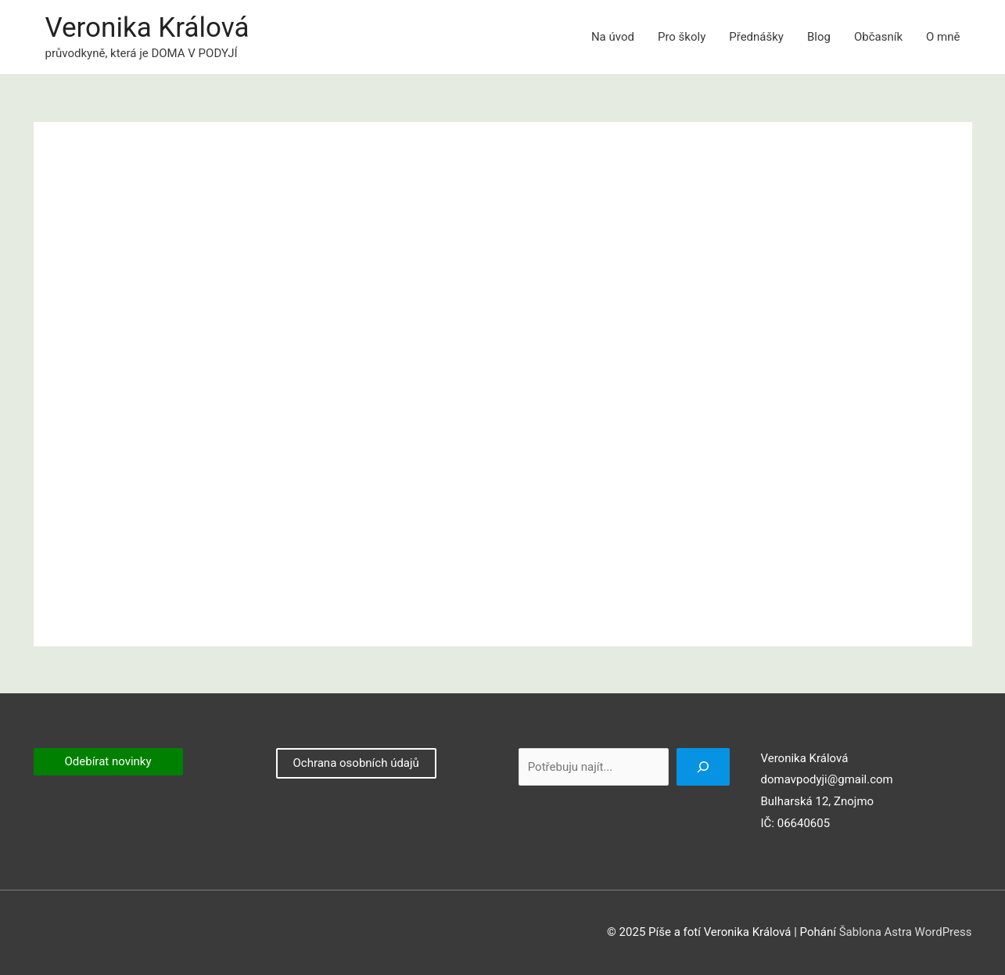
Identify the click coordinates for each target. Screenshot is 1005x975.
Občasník (878, 37)
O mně (943, 37)
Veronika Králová (147, 28)
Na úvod (612, 37)
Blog (819, 37)
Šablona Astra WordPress (905, 932)
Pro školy (681, 37)
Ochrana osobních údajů (355, 763)
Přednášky (756, 37)
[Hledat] (703, 767)
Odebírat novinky (108, 761)
